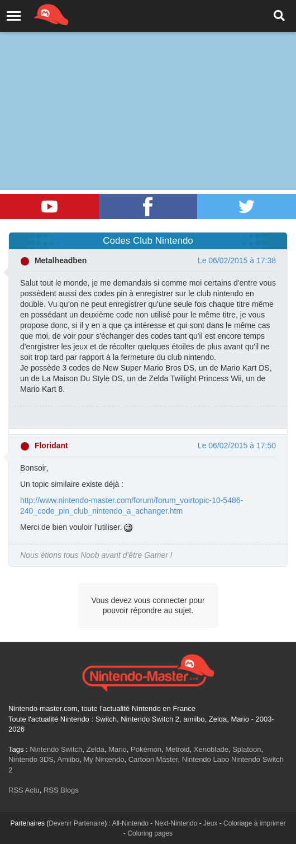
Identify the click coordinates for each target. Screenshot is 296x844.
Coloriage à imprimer (254, 823)
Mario (117, 749)
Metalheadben (61, 260)
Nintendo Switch (56, 749)
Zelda (95, 749)
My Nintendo (103, 759)
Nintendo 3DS (31, 759)
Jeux (210, 823)
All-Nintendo (130, 823)
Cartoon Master (153, 759)
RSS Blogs (61, 790)
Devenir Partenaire (76, 823)
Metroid (177, 749)
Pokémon (146, 749)
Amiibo (68, 759)
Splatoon (246, 749)
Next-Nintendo (176, 823)
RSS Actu (24, 790)
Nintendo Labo (206, 759)
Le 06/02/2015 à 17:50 (237, 445)
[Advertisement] (148, 84)
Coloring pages (150, 833)
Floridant (51, 445)
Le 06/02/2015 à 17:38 (237, 260)
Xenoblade (211, 749)
